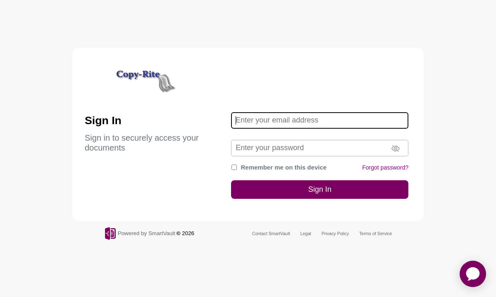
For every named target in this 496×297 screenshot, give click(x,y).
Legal (305, 233)
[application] (473, 274)
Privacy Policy (335, 233)
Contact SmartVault (271, 233)
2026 (188, 233)
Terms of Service (375, 233)
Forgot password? (385, 167)
